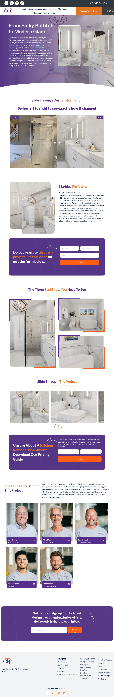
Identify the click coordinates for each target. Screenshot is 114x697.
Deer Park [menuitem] (84, 673)
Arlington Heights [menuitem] (87, 662)
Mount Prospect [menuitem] (104, 672)
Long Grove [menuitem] (102, 669)
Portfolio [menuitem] (52, 9)
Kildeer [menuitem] (101, 666)
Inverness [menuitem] (101, 663)
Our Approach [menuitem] (41, 9)
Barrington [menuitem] (84, 664)
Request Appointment (89, 11)
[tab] (54, 76)
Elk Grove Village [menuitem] (86, 676)
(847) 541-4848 (100, 3)
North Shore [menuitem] (102, 679)
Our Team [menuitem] (62, 9)
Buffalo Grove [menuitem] (85, 667)
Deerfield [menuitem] (83, 670)
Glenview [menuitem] (83, 678)
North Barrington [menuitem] (104, 676)
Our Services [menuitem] (27, 9)
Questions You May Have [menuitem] (44, 13)
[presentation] (56, 426)
